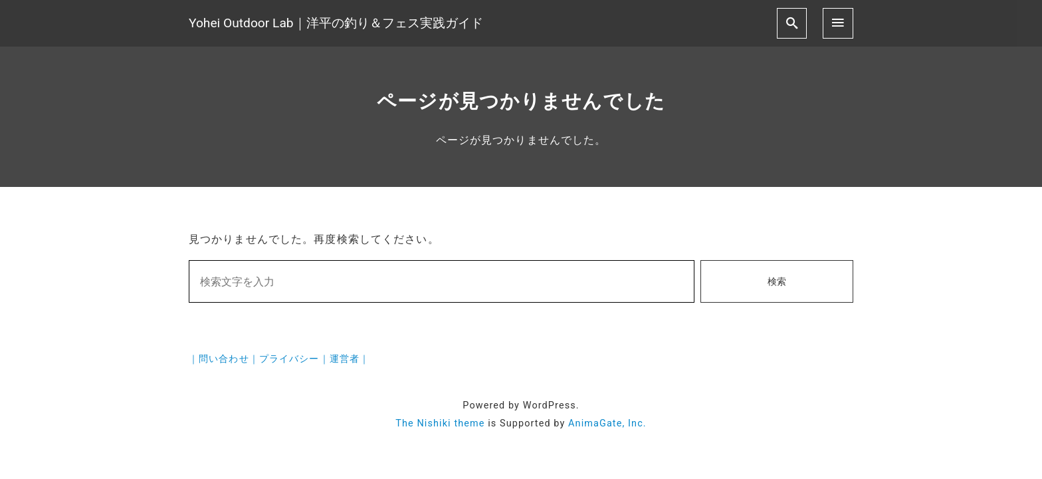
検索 (777, 281)
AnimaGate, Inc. (607, 423)
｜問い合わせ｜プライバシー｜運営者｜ (279, 359)
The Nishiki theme (439, 423)
